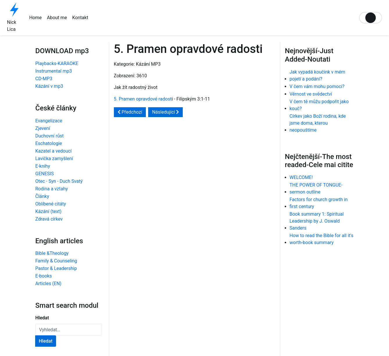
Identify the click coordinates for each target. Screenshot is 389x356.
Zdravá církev (49, 219)
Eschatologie (48, 143)
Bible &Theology (52, 253)
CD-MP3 (43, 78)
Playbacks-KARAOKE (56, 63)
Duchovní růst (49, 136)
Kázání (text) (48, 211)
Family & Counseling (56, 261)
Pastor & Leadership (56, 268)
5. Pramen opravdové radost (143, 99)
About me (57, 17)
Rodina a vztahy (51, 189)
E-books (43, 276)
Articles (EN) (48, 283)
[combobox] (68, 329)
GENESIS (44, 173)
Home (35, 17)
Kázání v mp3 (49, 86)
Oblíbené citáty (50, 204)
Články (42, 196)
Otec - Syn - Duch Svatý (59, 181)
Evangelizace (48, 121)
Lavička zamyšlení (54, 158)
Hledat (42, 318)
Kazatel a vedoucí (53, 151)
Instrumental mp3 (53, 71)
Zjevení (42, 128)
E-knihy (42, 166)
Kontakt (80, 17)
